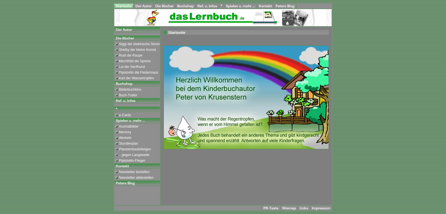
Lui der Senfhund (132, 67)
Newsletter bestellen (134, 172)
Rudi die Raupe (131, 55)
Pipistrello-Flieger (132, 161)
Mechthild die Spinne (134, 61)
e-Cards (125, 115)
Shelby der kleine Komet (137, 50)
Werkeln (125, 138)
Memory (125, 132)
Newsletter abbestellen (136, 178)
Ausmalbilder (129, 126)
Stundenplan (128, 144)
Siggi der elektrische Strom (139, 44)
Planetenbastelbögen (135, 149)
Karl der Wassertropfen (136, 78)
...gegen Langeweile (134, 155)
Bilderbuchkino (130, 90)
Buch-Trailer (128, 95)
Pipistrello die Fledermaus (138, 72)
